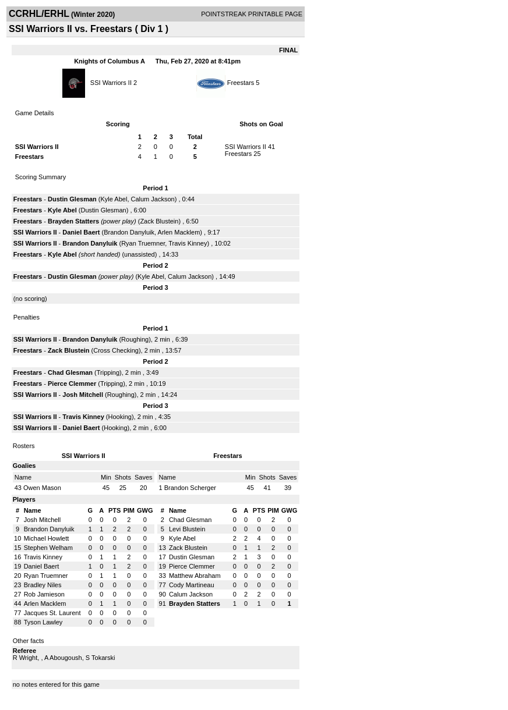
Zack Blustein (159, 221)
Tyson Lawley (43, 622)
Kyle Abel (114, 199)
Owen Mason (42, 487)
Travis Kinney (187, 243)
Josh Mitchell (82, 394)
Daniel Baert (81, 232)
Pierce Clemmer (72, 383)
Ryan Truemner (143, 243)
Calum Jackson (153, 199)
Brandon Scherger (190, 487)
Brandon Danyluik (129, 232)
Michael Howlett (46, 538)
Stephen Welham (48, 547)
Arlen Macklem (179, 232)
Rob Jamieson (44, 594)
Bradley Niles (43, 584)
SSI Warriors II (111, 82)
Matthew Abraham (195, 575)
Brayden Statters (73, 221)
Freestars (240, 82)
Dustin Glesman (72, 199)
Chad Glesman (70, 372)
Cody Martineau (191, 584)
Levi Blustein (187, 529)
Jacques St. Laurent (52, 612)
